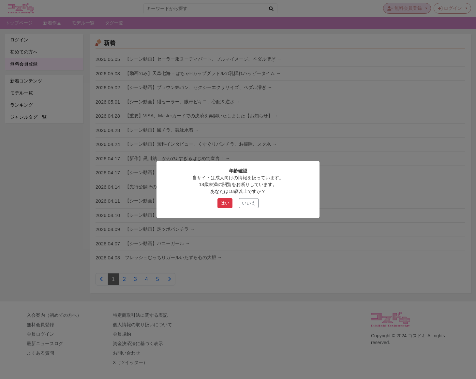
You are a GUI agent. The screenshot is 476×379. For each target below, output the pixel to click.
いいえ (249, 203)
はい (225, 203)
